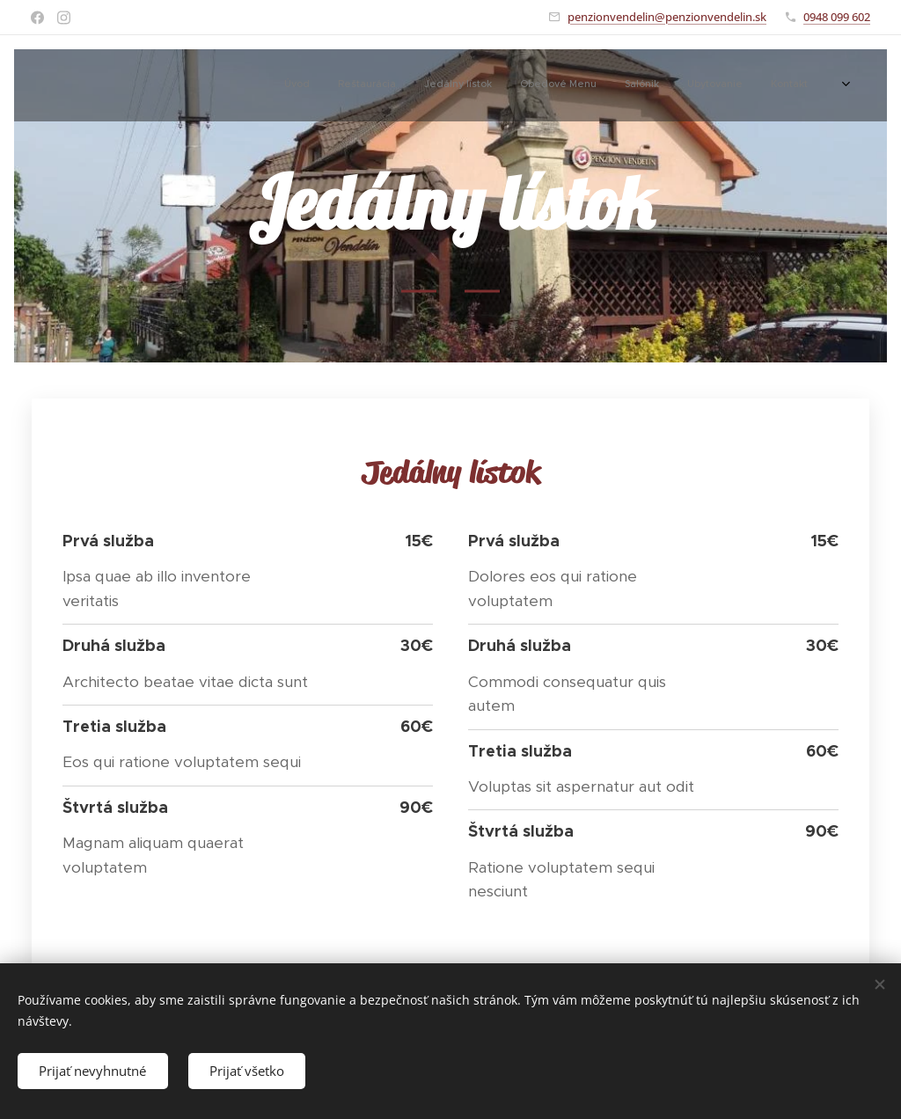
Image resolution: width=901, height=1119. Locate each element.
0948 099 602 (836, 17)
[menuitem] (664, 85)
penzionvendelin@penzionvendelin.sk (667, 17)
